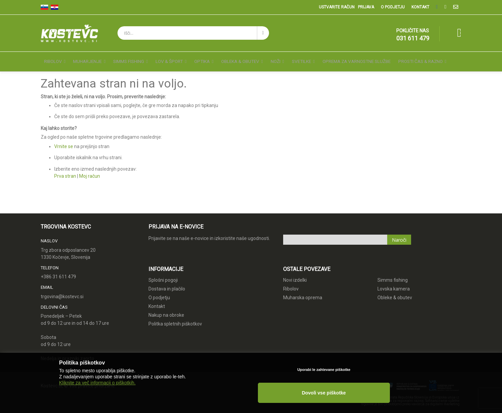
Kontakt (420, 7)
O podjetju (393, 7)
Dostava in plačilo (166, 282)
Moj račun (89, 170)
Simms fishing (392, 274)
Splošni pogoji (163, 274)
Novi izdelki (295, 274)
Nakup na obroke (166, 309)
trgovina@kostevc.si (62, 290)
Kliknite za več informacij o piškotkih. (97, 400)
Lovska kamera (393, 282)
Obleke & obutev (394, 291)
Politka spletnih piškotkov (175, 317)
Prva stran (65, 170)
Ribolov (291, 282)
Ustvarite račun (337, 7)
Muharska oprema (302, 291)
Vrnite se (63, 140)
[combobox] (193, 33)
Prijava (366, 7)
